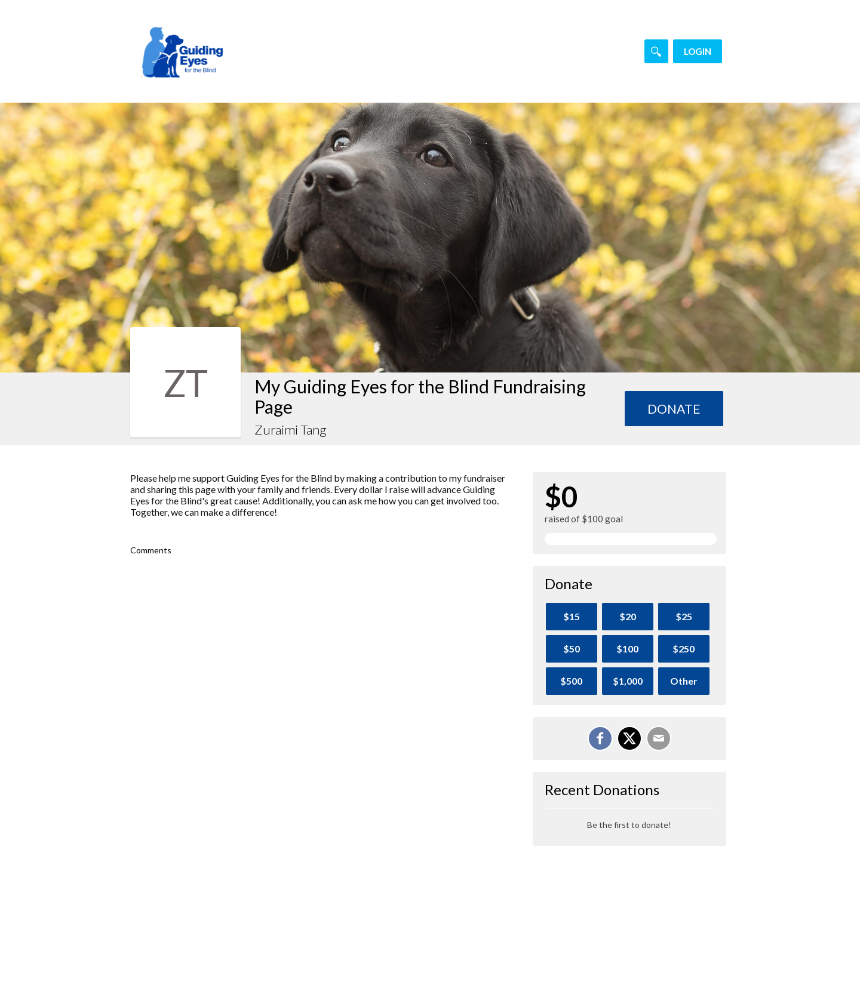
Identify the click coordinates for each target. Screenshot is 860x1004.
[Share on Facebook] (600, 738)
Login (697, 51)
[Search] (656, 51)
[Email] (658, 738)
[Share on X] (629, 738)
